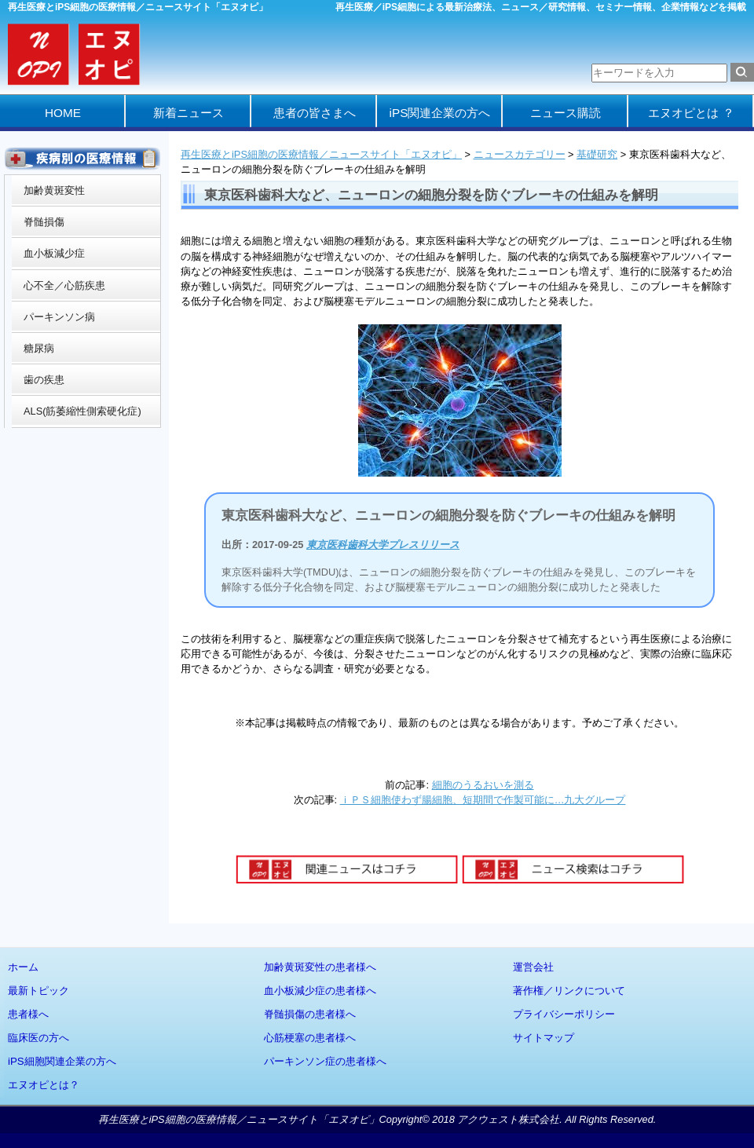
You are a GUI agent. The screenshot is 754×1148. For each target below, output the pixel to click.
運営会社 (533, 967)
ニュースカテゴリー (520, 154)
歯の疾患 (44, 380)
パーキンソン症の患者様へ (325, 1061)
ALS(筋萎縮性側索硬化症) (82, 411)
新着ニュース (188, 112)
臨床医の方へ (38, 1038)
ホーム (23, 967)
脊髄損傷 (44, 222)
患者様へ (28, 1014)
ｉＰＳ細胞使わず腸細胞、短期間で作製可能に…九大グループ (483, 800)
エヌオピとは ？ (691, 112)
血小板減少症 (54, 253)
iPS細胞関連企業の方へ (62, 1061)
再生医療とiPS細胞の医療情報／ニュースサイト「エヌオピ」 (321, 154)
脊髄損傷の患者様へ (310, 1014)
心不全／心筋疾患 (64, 285)
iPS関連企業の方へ (440, 112)
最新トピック (38, 990)
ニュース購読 (565, 112)
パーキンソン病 (59, 317)
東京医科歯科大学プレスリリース (382, 544)
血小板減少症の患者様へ (320, 990)
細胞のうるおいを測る (483, 785)
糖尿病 (39, 348)
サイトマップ (543, 1038)
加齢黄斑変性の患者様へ (320, 967)
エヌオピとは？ (43, 1085)
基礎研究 (596, 154)
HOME (63, 112)
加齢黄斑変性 (54, 190)
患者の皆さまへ (314, 112)
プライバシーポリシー (564, 1014)
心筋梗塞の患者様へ (310, 1038)
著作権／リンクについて (569, 990)
